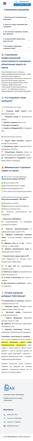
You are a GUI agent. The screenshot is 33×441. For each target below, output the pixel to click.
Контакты (8, 409)
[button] (22, 4)
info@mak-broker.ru (13, 426)
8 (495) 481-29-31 (22, 1)
